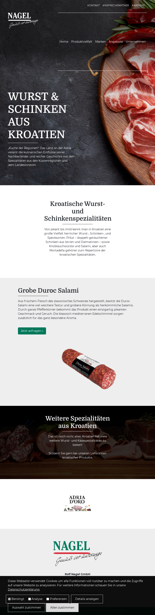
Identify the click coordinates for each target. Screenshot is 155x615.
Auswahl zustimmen (26, 607)
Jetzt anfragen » (32, 331)
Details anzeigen (87, 599)
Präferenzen (58, 599)
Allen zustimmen (62, 607)
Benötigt (18, 599)
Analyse (36, 599)
